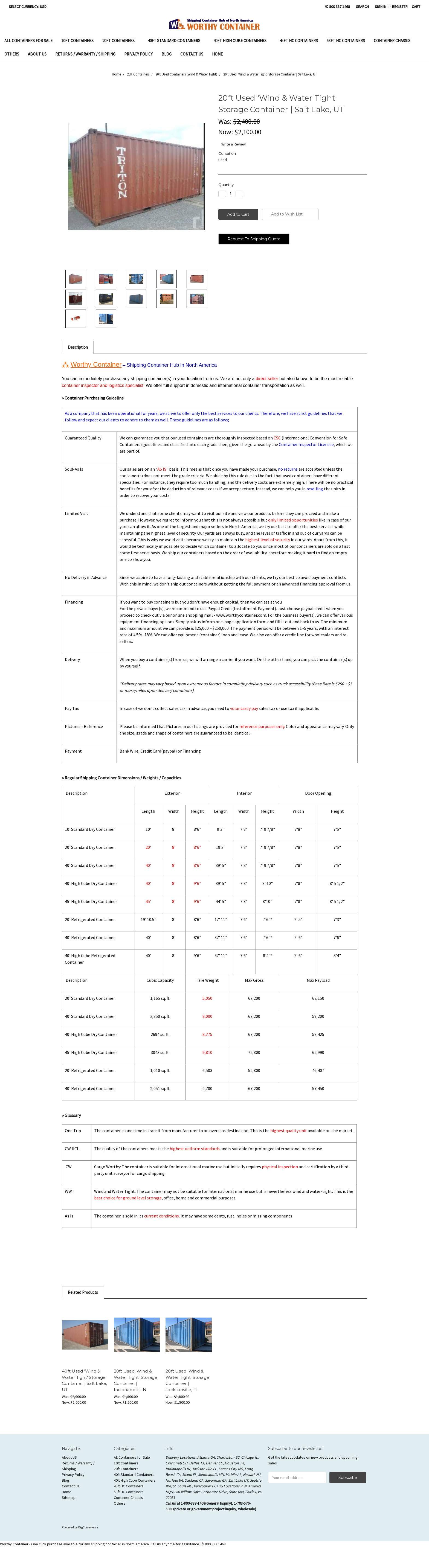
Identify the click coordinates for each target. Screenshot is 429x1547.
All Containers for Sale (28, 40)
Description (78, 347)
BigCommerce (88, 1527)
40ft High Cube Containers (242, 40)
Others (11, 54)
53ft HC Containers (346, 40)
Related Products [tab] (83, 1292)
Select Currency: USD (29, 6)
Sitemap (69, 1497)
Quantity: (226, 184)
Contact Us (191, 54)
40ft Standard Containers (176, 40)
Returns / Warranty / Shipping (85, 54)
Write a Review (233, 144)
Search (362, 6)
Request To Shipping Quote (253, 239)
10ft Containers (77, 40)
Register (400, 6)
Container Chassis (392, 40)
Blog (166, 54)
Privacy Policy (138, 54)
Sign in (380, 6)
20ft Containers (120, 40)
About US (37, 54)
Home (217, 54)
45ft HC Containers (299, 40)
